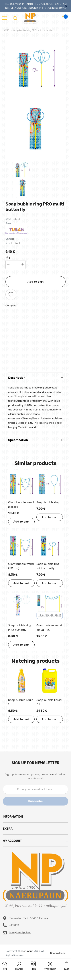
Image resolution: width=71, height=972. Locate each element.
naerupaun (27, 951)
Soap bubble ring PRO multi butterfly (32, 30)
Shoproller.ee (58, 953)
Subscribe (35, 801)
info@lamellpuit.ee (20, 932)
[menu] (4, 18)
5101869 (14, 925)
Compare (10, 305)
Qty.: (8, 257)
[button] (19, 966)
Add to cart (35, 282)
